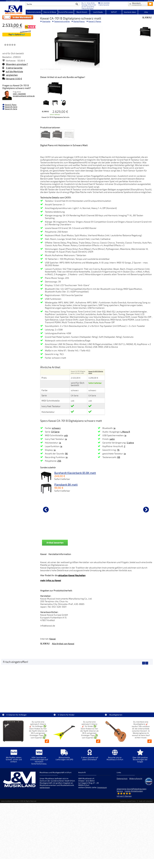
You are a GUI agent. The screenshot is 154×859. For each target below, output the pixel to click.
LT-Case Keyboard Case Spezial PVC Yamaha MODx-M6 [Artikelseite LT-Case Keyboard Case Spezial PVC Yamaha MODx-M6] (58, 702)
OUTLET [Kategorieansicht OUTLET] (114, 12)
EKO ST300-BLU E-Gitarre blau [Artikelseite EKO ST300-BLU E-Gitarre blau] (133, 702)
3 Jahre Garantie (12, 67)
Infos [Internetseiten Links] (146, 12)
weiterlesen (45, 787)
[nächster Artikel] (146, 509)
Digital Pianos (79, 21)
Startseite (46, 21)
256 (59, 460)
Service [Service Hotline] (120, 791)
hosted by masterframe (128, 801)
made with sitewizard (146, 801)
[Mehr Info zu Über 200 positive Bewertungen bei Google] (140, 758)
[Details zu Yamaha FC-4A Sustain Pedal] (90, 509)
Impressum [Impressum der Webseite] (102, 787)
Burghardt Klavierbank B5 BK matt (75, 472)
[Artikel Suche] (50, 4)
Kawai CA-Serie (11, 109)
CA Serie (55, 431)
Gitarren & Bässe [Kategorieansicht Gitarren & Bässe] (49, 12)
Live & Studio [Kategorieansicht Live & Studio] (98, 12)
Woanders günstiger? (15, 64)
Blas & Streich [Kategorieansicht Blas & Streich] (82, 12)
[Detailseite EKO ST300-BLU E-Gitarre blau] (134, 684)
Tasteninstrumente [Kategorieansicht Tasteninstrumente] (34, 12)
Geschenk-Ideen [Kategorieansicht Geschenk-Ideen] (130, 12)
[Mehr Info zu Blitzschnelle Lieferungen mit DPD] (64, 757)
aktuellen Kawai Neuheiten (72, 575)
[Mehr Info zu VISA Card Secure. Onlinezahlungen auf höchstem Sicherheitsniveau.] (39, 759)
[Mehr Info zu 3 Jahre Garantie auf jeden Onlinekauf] (89, 757)
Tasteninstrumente (62, 21)
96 (66, 453)
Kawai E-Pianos (94, 21)
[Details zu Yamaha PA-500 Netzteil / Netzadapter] (52, 509)
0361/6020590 (104, 3)
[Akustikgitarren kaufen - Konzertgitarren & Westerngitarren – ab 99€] (149, 741)
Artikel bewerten (54, 542)
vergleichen (10, 75)
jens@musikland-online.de (24, 96)
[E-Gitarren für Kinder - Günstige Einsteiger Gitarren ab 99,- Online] (98, 741)
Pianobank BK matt (66, 484)
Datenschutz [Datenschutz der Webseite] (122, 778)
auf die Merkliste (12, 71)
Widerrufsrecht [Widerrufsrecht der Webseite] (135, 778)
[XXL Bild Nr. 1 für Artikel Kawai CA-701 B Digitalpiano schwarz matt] (145, 32)
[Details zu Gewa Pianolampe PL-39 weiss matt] (127, 509)
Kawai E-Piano (10, 105)
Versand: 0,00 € (12, 78)
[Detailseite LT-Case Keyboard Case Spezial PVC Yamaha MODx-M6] (58, 684)
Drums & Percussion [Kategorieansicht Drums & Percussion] (65, 12)
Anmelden (150, 0)
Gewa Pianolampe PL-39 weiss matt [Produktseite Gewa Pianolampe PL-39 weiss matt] (127, 528)
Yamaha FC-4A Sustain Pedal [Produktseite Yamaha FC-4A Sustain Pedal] (90, 528)
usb (66, 435)
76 (118, 450)
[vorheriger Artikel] (46, 509)
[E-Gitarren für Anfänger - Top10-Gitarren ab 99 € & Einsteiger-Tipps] (47, 741)
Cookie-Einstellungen (134, 791)
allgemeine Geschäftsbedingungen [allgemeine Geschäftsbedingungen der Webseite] (131, 789)
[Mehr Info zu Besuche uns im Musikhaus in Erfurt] (114, 757)
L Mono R (125, 431)
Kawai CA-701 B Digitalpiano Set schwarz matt (55, 117)
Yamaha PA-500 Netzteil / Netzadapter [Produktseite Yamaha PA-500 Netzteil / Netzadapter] (52, 528)
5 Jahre (130, 442)
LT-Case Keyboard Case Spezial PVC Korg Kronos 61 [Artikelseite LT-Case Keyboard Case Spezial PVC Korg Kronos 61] (21, 702)
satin (112, 439)
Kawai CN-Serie (11, 107)
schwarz (56, 428)
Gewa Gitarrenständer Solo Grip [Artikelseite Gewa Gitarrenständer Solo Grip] (96, 702)
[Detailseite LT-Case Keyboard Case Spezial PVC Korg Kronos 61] (20, 684)
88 (118, 457)
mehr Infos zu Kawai (50, 580)
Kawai (52, 638)
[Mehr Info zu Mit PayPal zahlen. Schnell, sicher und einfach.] (13, 758)
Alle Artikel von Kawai (63, 643)
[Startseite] (13, 10)
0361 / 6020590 (19, 94)
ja (66, 439)
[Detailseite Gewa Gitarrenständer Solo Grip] (96, 684)
